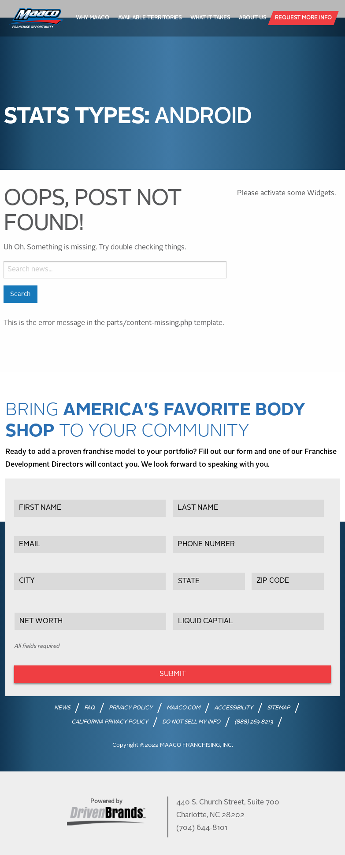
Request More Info (303, 18)
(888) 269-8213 (253, 722)
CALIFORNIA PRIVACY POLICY (109, 722)
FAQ (89, 708)
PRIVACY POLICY (130, 708)
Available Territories (150, 18)
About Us (252, 18)
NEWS (62, 708)
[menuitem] (92, 18)
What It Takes (210, 18)
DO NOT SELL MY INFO (191, 722)
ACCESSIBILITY (233, 708)
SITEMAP (278, 708)
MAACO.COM (183, 708)
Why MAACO (92, 18)
